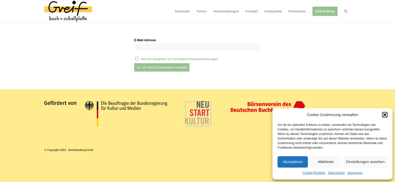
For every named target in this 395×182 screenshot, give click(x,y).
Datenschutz (336, 173)
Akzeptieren (293, 162)
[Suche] (346, 11)
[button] (384, 114)
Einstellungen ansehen (365, 162)
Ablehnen (325, 162)
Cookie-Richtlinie (314, 173)
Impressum (354, 173)
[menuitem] (182, 11)
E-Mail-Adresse (145, 40)
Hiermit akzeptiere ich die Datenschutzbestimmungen (179, 59)
